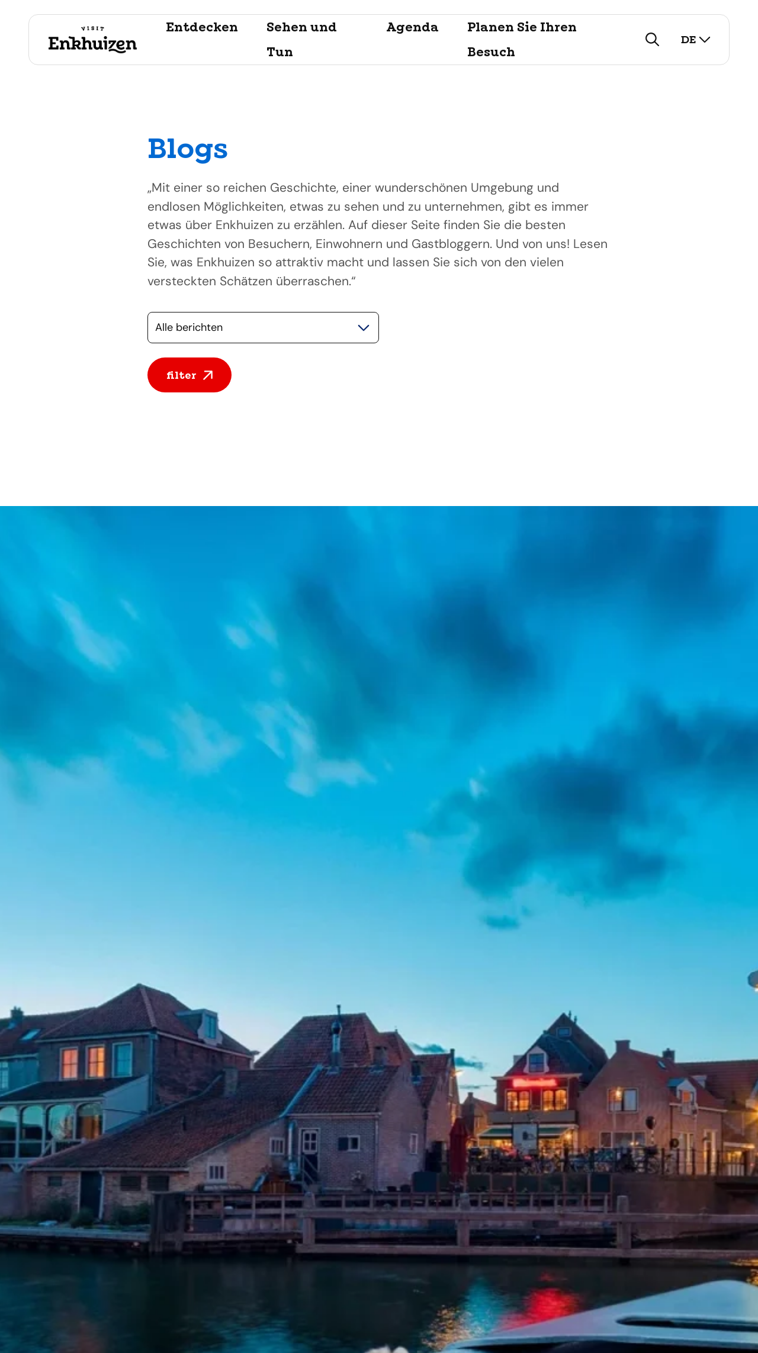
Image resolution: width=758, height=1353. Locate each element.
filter (189, 375)
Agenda (412, 27)
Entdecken (202, 27)
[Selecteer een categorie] (263, 327)
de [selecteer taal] (696, 39)
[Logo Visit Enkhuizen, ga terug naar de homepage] (92, 39)
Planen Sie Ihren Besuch (522, 40)
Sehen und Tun (301, 40)
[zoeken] (652, 39)
